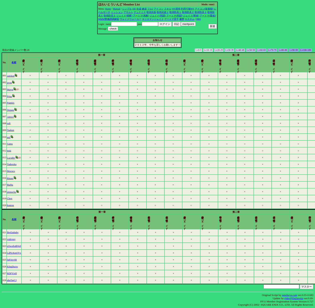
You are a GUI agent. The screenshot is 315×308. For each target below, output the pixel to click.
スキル (167, 8)
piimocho (23, 192)
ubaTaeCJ (23, 280)
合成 (138, 8)
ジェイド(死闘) (158, 15)
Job (134, 8)
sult (20, 123)
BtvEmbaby (24, 232)
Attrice (21, 117)
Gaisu (21, 143)
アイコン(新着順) (204, 8)
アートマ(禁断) (141, 15)
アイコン (159, 8)
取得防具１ (175, 12)
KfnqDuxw (23, 266)
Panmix (22, 102)
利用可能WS (187, 8)
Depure (22, 110)
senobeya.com (289, 295)
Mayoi (21, 89)
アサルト (128, 12)
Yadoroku (23, 164)
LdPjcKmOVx (25, 253)
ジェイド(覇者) (191, 15)
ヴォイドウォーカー (130, 19)
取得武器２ (163, 12)
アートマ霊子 (171, 19)
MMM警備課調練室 (108, 19)
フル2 (150, 8)
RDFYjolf (23, 273)
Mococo (22, 171)
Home (108, 8)
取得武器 (151, 12)
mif (20, 137)
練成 (144, 8)
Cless (21, 198)
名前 (56, 62)
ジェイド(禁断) (124, 15)
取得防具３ (201, 12)
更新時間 (293, 62)
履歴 (181, 19)
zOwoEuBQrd (25, 246)
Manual (116, 8)
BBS (198, 19)
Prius (21, 96)
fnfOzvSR (23, 259)
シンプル (127, 8)
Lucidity (22, 158)
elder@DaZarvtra (293, 298)
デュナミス (140, 12)
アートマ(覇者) (208, 15)
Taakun (22, 130)
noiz (20, 150)
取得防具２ (188, 12)
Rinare (21, 178)
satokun (22, 76)
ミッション (117, 12)
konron (21, 205)
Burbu (21, 184)
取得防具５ (110, 15)
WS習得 (176, 8)
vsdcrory (22, 239)
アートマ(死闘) (174, 15)
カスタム (189, 19)
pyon (20, 82)
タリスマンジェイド (153, 19)
